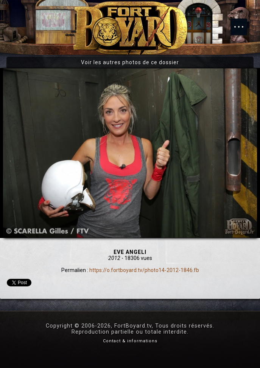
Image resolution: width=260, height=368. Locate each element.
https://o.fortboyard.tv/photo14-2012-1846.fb (144, 270)
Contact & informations (130, 341)
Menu (242, 23)
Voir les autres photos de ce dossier (130, 62)
